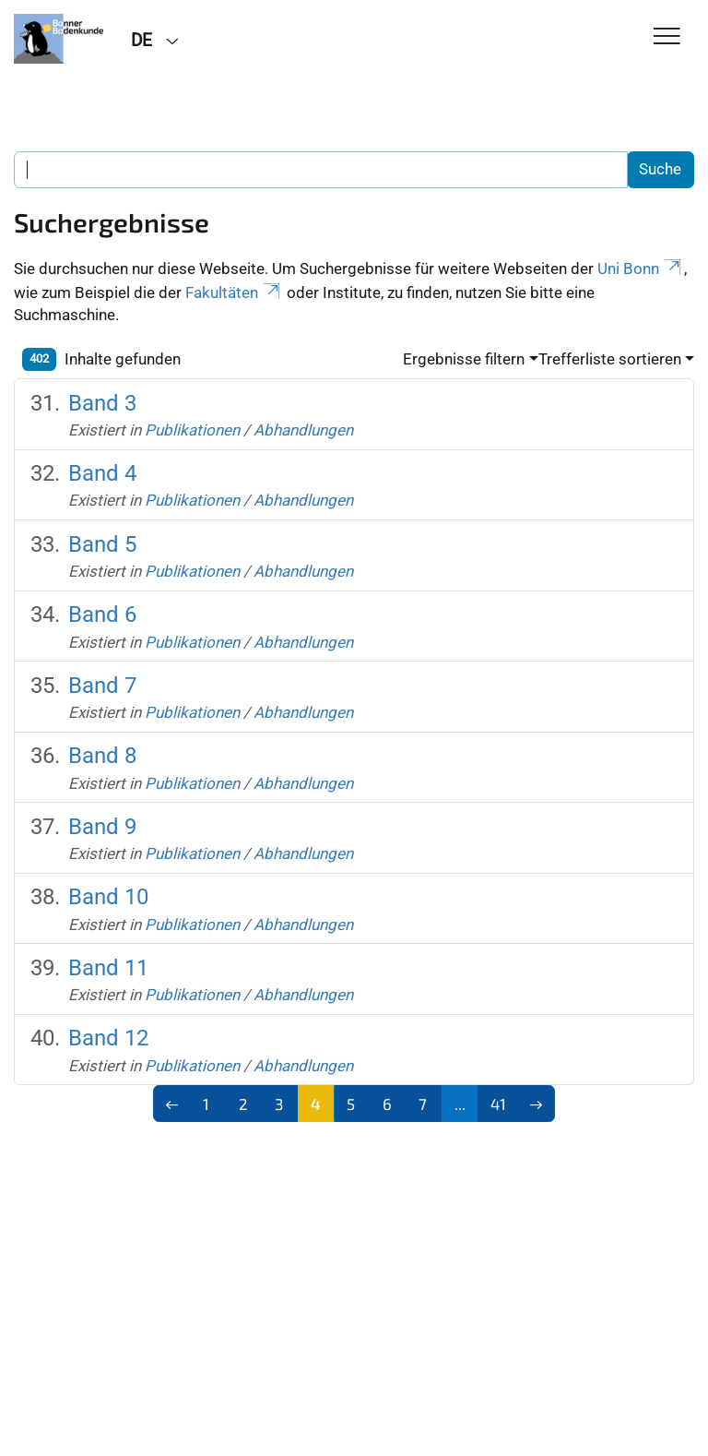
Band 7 (102, 685)
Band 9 (102, 827)
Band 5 (102, 544)
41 (498, 1103)
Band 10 (108, 897)
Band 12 (108, 1038)
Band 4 (102, 473)
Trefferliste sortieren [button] (609, 359)
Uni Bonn (640, 268)
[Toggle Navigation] (667, 37)
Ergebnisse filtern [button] (464, 359)
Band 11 (108, 968)
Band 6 (102, 614)
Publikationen (192, 430)
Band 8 (102, 756)
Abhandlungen (303, 430)
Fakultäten (234, 292)
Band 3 (102, 403)
